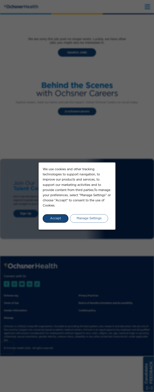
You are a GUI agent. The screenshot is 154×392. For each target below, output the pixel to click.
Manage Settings (89, 218)
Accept (55, 218)
